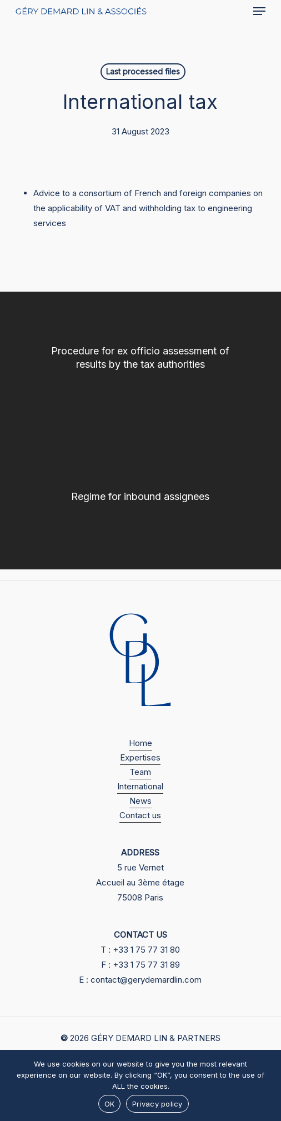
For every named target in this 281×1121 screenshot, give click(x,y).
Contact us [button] (140, 815)
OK (109, 1103)
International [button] (140, 786)
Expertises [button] (140, 757)
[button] (259, 11)
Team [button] (140, 772)
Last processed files (143, 71)
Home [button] (140, 743)
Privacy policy (157, 1103)
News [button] (140, 800)
